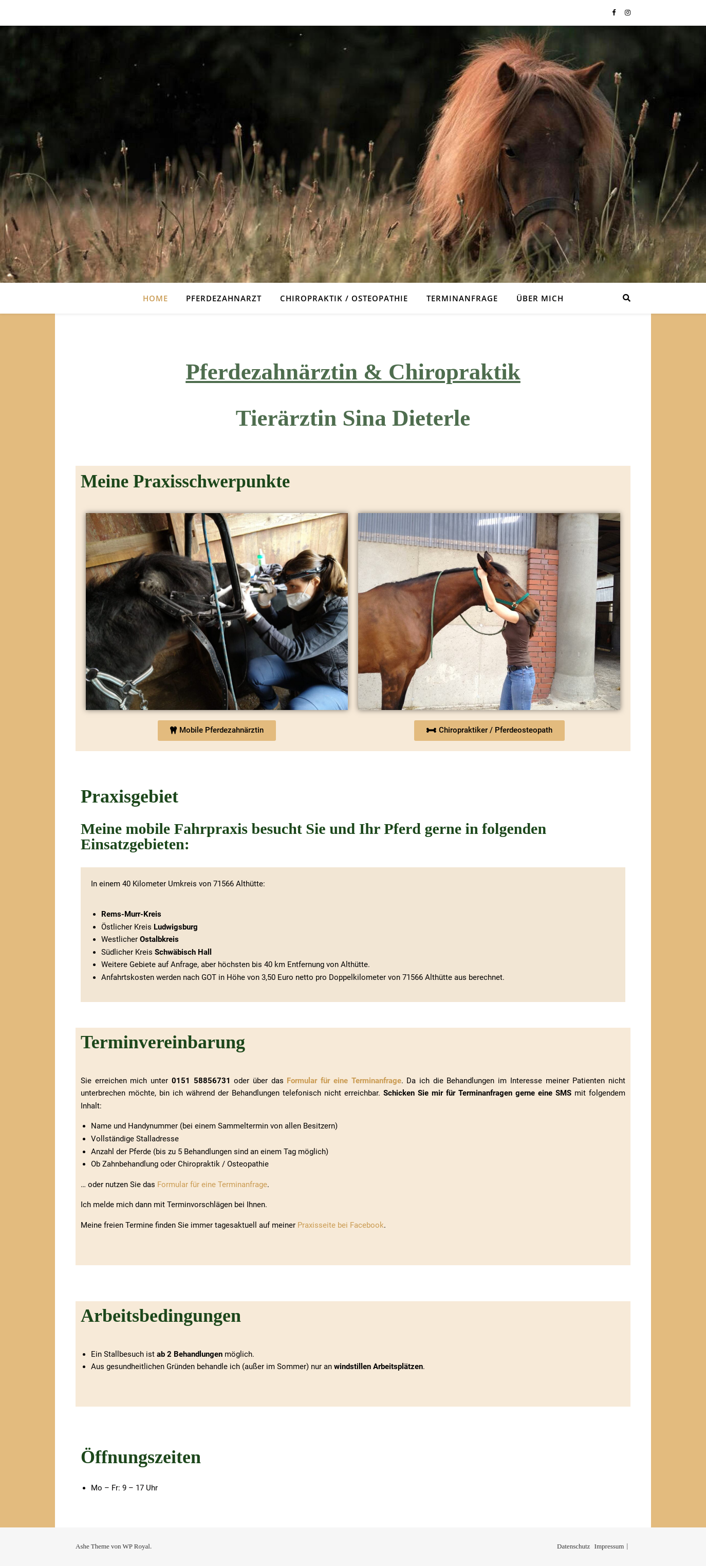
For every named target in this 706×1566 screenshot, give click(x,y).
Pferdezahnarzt (224, 298)
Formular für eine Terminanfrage (344, 1080)
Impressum (609, 1546)
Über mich (540, 298)
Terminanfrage (462, 298)
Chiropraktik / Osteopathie (344, 298)
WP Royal (136, 1546)
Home (155, 298)
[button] (217, 730)
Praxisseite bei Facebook (341, 1225)
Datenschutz (573, 1546)
